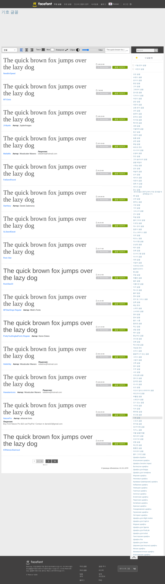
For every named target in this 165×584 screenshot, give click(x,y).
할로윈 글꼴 (137, 323)
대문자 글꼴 (137, 105)
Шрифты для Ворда (140, 469)
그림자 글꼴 (137, 360)
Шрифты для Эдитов (141, 527)
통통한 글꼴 (137, 448)
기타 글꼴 (136, 208)
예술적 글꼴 (137, 171)
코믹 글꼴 (136, 111)
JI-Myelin (7, 126)
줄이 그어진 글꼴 (139, 454)
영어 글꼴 (136, 366)
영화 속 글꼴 (137, 184)
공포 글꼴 (136, 168)
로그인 (125, 4)
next (48, 461)
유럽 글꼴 (136, 275)
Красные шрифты (139, 506)
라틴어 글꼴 (139, 69)
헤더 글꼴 (136, 333)
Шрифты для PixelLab (141, 530)
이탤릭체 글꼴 (138, 129)
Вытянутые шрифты (140, 466)
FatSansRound (9, 180)
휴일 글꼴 (136, 144)
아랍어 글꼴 (137, 263)
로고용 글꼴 (137, 415)
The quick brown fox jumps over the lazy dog (44, 64)
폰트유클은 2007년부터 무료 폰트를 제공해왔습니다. (148, 193)
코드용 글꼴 (137, 339)
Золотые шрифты (139, 494)
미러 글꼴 (136, 409)
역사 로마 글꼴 (138, 226)
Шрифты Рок (138, 539)
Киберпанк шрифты (140, 485)
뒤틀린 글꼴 (137, 278)
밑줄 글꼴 (136, 138)
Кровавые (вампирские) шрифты (145, 482)
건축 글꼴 (136, 363)
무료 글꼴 (57, 4)
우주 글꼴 (136, 369)
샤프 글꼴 (136, 372)
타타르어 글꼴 (138, 451)
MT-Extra (7, 100)
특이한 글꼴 (137, 123)
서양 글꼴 (136, 205)
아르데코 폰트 (138, 266)
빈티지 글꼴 (137, 80)
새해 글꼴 (136, 126)
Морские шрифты (139, 476)
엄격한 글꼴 (137, 381)
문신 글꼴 (136, 190)
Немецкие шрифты (140, 488)
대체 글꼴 (136, 260)
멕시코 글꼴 (137, 290)
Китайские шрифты (140, 503)
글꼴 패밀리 (137, 162)
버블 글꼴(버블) (138, 433)
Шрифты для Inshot (140, 533)
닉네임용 (94, 4)
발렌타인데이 (138, 269)
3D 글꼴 (136, 196)
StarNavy (7, 206)
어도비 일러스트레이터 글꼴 (143, 390)
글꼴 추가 (102, 566)
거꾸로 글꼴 (137, 406)
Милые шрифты (139, 549)
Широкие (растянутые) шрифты (145, 545)
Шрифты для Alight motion (143, 518)
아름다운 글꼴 (138, 284)
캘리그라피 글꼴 (139, 220)
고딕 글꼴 (136, 86)
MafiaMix (7, 154)
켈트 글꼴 (136, 281)
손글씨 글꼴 (137, 153)
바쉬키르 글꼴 (138, 439)
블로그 (103, 4)
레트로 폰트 (137, 147)
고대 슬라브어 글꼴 (140, 159)
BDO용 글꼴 (137, 412)
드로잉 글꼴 (137, 223)
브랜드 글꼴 (137, 77)
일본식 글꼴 (137, 229)
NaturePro (7, 418)
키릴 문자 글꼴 (140, 65)
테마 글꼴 (136, 247)
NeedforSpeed (9, 73)
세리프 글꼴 (137, 178)
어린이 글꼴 (137, 98)
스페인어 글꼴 (138, 399)
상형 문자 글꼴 (138, 108)
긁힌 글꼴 (136, 141)
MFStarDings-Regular (12, 310)
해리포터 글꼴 (138, 436)
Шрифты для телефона (142, 473)
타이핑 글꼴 (137, 120)
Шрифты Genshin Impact (142, 463)
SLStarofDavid (9, 232)
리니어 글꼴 (137, 384)
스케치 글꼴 (137, 308)
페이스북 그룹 (128, 569)
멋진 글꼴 (136, 156)
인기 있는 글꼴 (138, 402)
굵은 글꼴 (136, 102)
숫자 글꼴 (136, 174)
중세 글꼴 (136, 317)
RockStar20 (8, 284)
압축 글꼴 (136, 302)
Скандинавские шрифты (142, 509)
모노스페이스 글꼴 (140, 232)
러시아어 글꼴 (138, 150)
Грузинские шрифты (140, 512)
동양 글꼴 (136, 83)
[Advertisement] (71, 31)
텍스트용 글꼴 (138, 345)
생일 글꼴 (136, 330)
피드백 (101, 570)
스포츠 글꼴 (137, 421)
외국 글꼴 (136, 235)
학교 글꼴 (136, 326)
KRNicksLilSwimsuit (11, 450)
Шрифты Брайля (139, 457)
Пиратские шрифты (140, 500)
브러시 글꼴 (137, 351)
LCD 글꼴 (136, 199)
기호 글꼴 (136, 418)
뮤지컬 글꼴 (137, 424)
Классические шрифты (141, 555)
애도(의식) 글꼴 (138, 393)
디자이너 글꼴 (138, 95)
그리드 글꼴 (137, 357)
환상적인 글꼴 (138, 336)
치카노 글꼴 (137, 430)
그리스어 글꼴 (138, 211)
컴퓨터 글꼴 (137, 114)
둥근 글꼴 (136, 132)
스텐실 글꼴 (137, 165)
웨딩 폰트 (136, 305)
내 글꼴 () (149, 58)
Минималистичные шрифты (143, 552)
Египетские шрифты (140, 497)
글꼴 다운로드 (120, 67)
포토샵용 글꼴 (138, 375)
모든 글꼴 (136, 74)
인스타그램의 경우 (81, 4)
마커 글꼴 (136, 287)
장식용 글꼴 (137, 92)
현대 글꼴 (136, 296)
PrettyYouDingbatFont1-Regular (16, 336)
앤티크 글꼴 (137, 378)
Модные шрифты (139, 524)
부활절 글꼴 (137, 396)
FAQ (100, 580)
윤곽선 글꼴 (137, 117)
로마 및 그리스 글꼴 (140, 299)
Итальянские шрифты (141, 460)
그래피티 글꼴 (138, 89)
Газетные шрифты (140, 491)
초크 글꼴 (136, 387)
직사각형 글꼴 (138, 241)
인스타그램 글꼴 (139, 254)
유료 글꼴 (67, 4)
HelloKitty (7, 364)
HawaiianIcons (9, 392)
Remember (104, 67)
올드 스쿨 (136, 320)
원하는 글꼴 (137, 202)
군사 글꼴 (136, 214)
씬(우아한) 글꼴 (138, 427)
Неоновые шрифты (140, 479)
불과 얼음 (136, 293)
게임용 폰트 (137, 348)
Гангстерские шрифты (141, 536)
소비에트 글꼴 (138, 311)
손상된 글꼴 (137, 244)
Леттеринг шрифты (140, 515)
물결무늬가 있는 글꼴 (141, 354)
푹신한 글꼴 (137, 445)
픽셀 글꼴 (136, 217)
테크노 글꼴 (137, 238)
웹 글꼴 (136, 272)
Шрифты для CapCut (141, 521)
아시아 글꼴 (137, 257)
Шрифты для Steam (140, 542)
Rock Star (7, 258)
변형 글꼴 (136, 442)
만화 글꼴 (136, 250)
